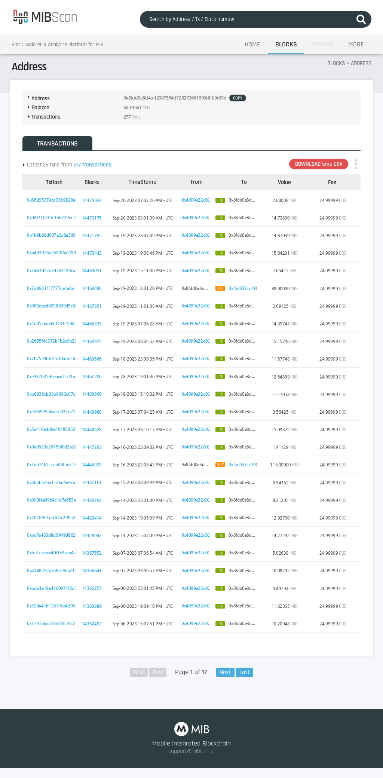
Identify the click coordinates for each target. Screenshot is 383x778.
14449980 (93, 416)
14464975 (93, 346)
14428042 (93, 540)
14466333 (93, 328)
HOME (252, 44)
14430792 (93, 505)
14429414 (93, 522)
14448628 (93, 434)
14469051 (93, 275)
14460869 (93, 399)
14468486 (93, 293)
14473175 (93, 222)
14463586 (93, 364)
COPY (204, 102)
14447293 (93, 451)
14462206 (93, 381)
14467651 (93, 310)
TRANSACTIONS (58, 148)
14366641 (93, 575)
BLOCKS (286, 44)
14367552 (93, 557)
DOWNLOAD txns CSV (316, 168)
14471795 (93, 240)
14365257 (93, 593)
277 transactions (95, 169)
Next (226, 678)
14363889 (93, 610)
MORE (356, 44)
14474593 (93, 205)
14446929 (93, 469)
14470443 (93, 258)
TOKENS (322, 44)
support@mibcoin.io (191, 761)
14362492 (93, 628)
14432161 (93, 487)
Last (245, 678)
